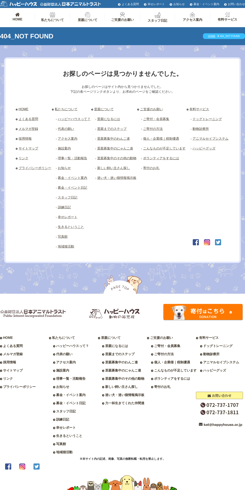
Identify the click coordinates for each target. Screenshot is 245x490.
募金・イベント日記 (72, 187)
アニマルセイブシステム (210, 138)
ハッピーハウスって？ (74, 119)
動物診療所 (201, 129)
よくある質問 (130, 4)
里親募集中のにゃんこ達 (115, 148)
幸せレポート (156, 4)
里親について (87, 17)
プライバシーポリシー (35, 168)
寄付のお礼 (151, 168)
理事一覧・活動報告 (72, 158)
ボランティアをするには (161, 158)
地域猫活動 (66, 246)
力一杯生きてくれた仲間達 (124, 403)
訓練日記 (64, 207)
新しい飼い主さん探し (113, 168)
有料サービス (227, 16)
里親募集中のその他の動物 (116, 158)
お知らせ (179, 4)
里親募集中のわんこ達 (113, 138)
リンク (23, 158)
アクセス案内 (192, 16)
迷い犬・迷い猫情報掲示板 (116, 178)
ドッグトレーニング (207, 119)
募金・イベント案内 (206, 4)
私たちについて (52, 17)
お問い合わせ (236, 4)
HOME (17, 16)
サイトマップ (28, 148)
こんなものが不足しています (164, 148)
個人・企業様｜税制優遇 (161, 138)
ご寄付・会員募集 (156, 119)
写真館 (63, 236)
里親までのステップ (112, 129)
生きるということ (71, 227)
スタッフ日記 (157, 17)
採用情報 (25, 138)
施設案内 (64, 148)
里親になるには (108, 119)
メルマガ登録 (28, 129)
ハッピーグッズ (204, 148)
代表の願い (66, 129)
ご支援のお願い (122, 16)
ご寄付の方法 (153, 129)
